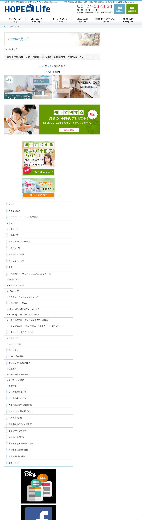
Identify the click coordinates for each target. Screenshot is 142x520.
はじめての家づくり (117, 300)
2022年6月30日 (45, 66)
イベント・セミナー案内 (119, 135)
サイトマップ (114, 371)
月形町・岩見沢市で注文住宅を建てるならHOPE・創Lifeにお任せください (95, 513)
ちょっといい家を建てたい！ (121, 320)
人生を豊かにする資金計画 (120, 313)
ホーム (112, 96)
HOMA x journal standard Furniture (119, 217)
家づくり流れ (114, 102)
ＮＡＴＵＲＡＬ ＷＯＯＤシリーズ (122, 194)
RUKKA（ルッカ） (117, 182)
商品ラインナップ (116, 155)
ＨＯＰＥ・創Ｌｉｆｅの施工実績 (122, 110)
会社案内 (112, 277)
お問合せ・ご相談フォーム (121, 492)
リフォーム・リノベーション (121, 241)
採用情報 (112, 294)
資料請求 (132, 9)
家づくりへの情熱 (116, 289)
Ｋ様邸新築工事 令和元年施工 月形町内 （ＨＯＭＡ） (123, 233)
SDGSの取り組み (116, 265)
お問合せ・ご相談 (116, 148)
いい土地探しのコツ (117, 307)
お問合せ (119, 9)
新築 (111, 117)
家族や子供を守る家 (117, 339)
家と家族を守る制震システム (121, 352)
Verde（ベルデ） (116, 176)
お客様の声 (113, 129)
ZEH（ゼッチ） (115, 258)
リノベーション (115, 252)
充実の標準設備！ (116, 326)
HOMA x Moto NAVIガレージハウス (122, 209)
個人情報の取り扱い (117, 365)
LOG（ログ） (115, 187)
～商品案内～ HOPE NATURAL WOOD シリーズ (122, 169)
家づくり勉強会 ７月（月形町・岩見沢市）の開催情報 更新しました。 (45, 57)
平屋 (111, 161)
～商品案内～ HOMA (118, 202)
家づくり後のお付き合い (119, 271)
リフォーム (113, 123)
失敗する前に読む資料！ (119, 358)
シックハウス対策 (116, 345)
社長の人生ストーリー (118, 283)
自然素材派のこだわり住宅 (120, 333)
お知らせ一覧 (114, 142)
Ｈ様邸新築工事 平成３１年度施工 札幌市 (122, 225)
